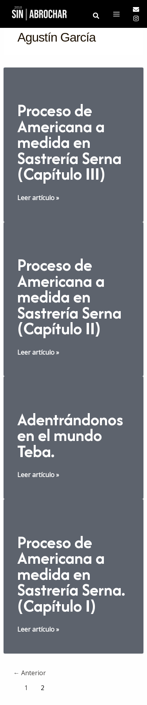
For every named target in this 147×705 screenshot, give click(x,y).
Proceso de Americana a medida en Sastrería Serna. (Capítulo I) (71, 574)
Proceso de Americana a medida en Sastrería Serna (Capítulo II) (69, 296)
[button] (96, 16)
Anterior (29, 673)
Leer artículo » (38, 198)
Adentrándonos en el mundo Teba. (70, 435)
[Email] (136, 9)
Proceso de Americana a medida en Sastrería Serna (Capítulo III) (69, 142)
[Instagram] (136, 18)
